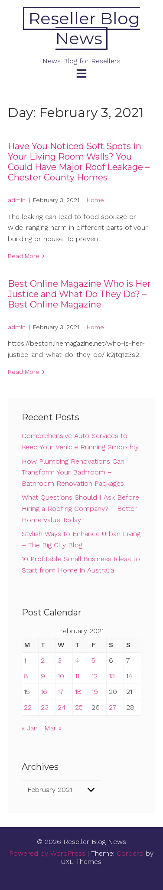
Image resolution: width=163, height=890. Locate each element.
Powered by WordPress (47, 853)
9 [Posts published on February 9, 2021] (43, 676)
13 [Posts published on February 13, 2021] (112, 676)
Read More (23, 255)
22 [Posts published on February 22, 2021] (28, 707)
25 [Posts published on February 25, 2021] (79, 707)
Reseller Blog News (84, 28)
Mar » (53, 728)
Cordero (130, 853)
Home (95, 199)
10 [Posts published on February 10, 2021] (61, 676)
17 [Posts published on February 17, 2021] (61, 691)
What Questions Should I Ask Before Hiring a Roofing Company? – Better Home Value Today (80, 508)
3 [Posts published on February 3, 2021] (60, 660)
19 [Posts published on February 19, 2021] (94, 691)
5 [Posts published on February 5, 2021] (93, 660)
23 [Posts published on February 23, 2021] (45, 707)
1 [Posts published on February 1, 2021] (25, 660)
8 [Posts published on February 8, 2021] (26, 676)
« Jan (30, 728)
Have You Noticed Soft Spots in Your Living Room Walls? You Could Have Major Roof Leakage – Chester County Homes (79, 162)
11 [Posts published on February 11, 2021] (77, 676)
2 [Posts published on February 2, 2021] (43, 660)
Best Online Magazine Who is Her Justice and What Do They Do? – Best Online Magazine (79, 294)
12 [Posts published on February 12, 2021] (94, 676)
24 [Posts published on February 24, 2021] (62, 707)
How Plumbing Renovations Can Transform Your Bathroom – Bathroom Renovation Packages (73, 472)
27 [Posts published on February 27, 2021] (113, 707)
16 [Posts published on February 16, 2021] (44, 691)
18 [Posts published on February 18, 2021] (78, 691)
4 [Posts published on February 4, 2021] (77, 660)
